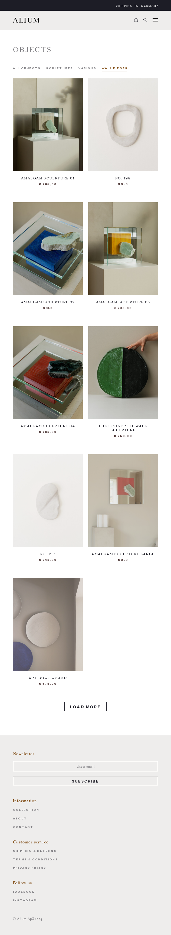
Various (87, 68)
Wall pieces (115, 68)
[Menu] (155, 20)
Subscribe (85, 781)
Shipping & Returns (35, 851)
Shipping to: (137, 5)
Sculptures (59, 68)
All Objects (27, 68)
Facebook (24, 892)
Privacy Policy (29, 868)
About (20, 819)
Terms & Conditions (35, 859)
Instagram (25, 900)
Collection (26, 810)
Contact (23, 827)
